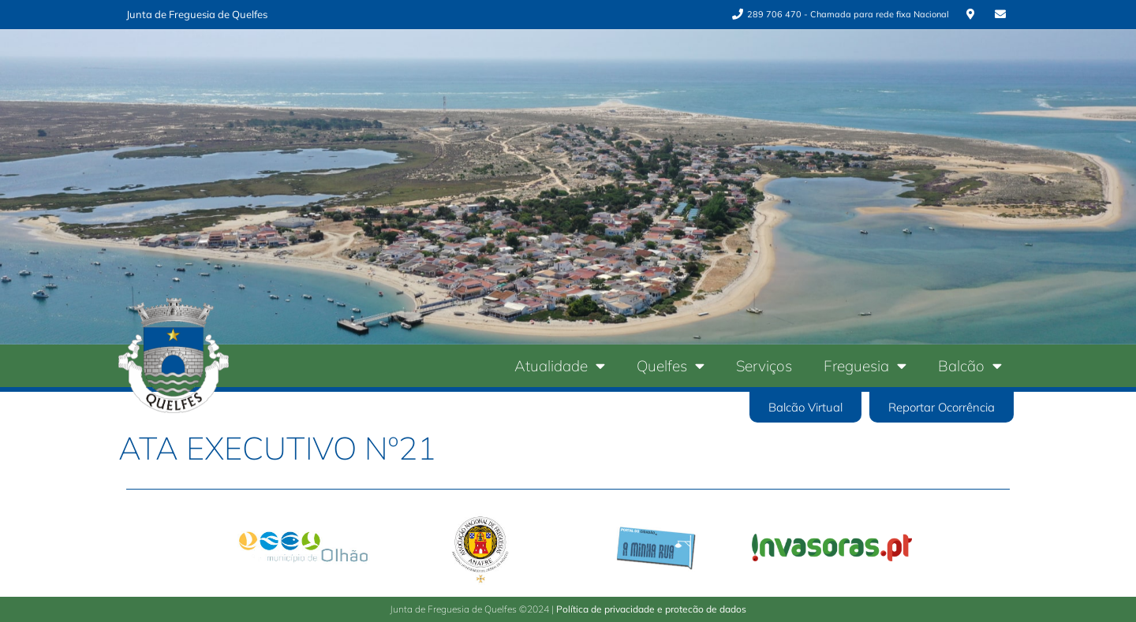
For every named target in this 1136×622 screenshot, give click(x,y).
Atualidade (559, 365)
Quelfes (670, 365)
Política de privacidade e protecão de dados (651, 609)
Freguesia (865, 365)
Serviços (764, 365)
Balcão (970, 365)
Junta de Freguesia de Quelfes (196, 14)
